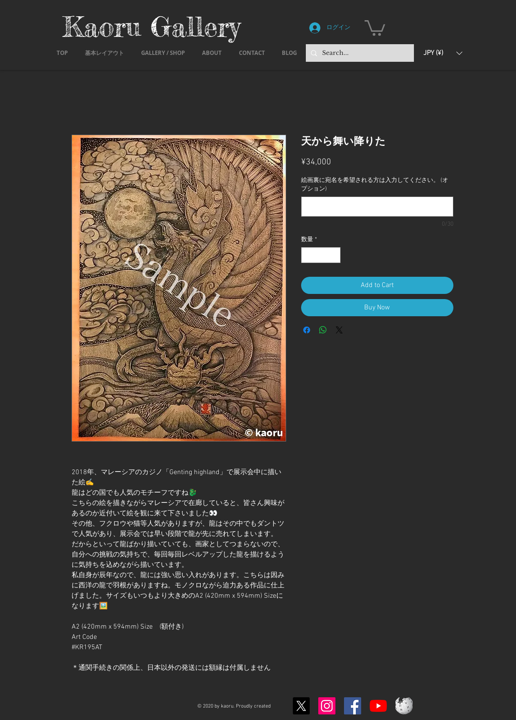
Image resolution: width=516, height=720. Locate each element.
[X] (301, 705)
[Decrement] (307, 255)
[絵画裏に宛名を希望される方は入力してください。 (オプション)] (377, 206)
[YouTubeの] (378, 705)
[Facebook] (352, 705)
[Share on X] (339, 330)
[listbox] (443, 53)
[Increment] (334, 255)
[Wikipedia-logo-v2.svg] (404, 705)
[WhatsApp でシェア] (323, 330)
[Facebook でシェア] (307, 330)
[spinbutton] (321, 255)
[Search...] (359, 53)
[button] (375, 27)
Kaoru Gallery (151, 26)
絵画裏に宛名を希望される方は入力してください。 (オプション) (374, 185)
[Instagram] (326, 705)
